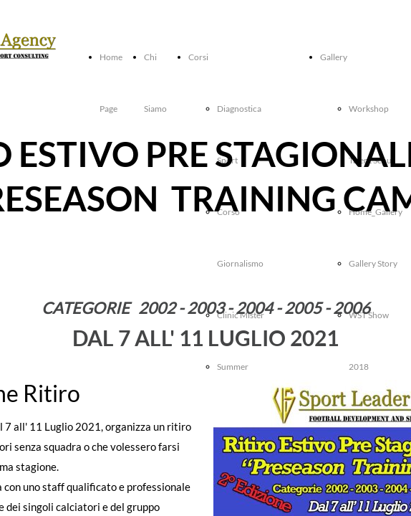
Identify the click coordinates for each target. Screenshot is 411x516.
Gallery (333, 57)
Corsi (198, 57)
